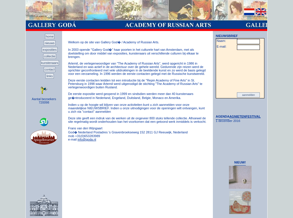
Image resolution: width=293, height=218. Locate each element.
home (50, 36)
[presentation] (240, 71)
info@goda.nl (87, 139)
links (49, 76)
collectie (50, 56)
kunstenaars (49, 63)
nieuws (49, 43)
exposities (50, 49)
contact (50, 69)
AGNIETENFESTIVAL (245, 116)
